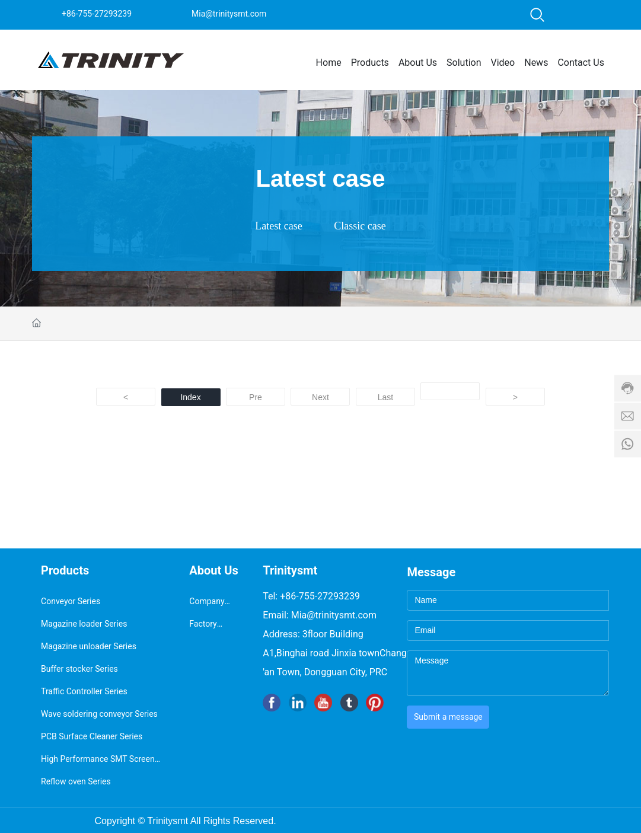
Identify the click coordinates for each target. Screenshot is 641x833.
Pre (255, 397)
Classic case (359, 226)
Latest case (278, 226)
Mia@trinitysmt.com (229, 13)
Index (190, 397)
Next (320, 397)
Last (385, 397)
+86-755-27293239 (97, 13)
